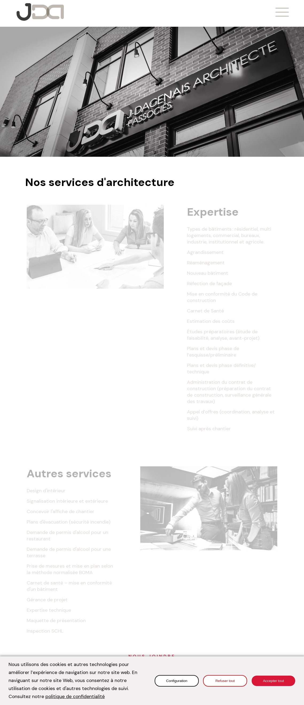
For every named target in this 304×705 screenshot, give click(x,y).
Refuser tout (225, 681)
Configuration (176, 681)
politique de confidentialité (75, 696)
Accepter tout (273, 681)
